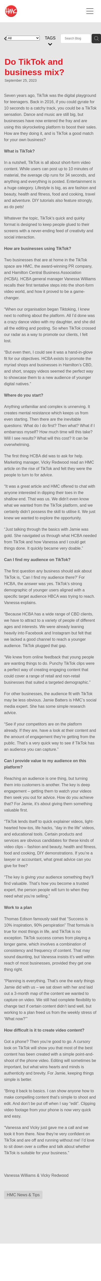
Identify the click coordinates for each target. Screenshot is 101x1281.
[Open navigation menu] (90, 11)
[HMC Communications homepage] (44, 11)
